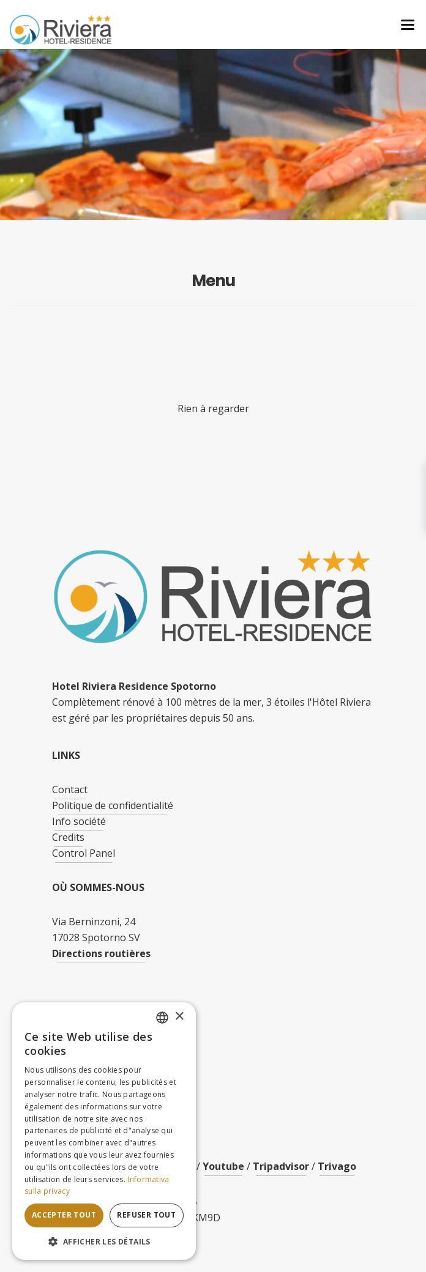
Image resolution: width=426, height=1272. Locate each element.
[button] (104, 1241)
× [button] (179, 1016)
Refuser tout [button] (146, 1215)
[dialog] (104, 1131)
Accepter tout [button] (64, 1215)
